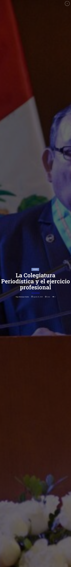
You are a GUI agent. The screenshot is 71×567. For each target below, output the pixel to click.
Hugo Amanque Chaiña (22, 259)
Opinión (35, 232)
